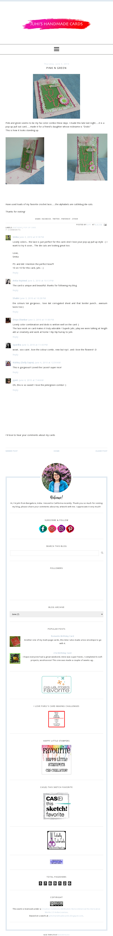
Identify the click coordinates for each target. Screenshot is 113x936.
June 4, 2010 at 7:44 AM (31, 380)
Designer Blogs (63, 935)
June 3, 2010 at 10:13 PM (40, 280)
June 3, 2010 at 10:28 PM (33, 298)
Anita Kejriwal (20, 280)
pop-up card (30, 227)
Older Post (101, 451)
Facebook (46, 219)
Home (56, 451)
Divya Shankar (20, 319)
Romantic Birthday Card (62, 636)
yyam (15, 380)
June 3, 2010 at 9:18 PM (31, 237)
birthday (17, 227)
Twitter (56, 219)
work (19, 909)
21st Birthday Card (63, 653)
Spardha (17, 344)
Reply (15, 272)
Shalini (16, 298)
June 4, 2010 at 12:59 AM (47, 362)
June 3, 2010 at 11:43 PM (35, 344)
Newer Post (12, 451)
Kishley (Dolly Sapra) (23, 362)
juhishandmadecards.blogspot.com (66, 915)
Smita (16, 237)
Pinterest (65, 219)
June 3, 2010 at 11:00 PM (41, 319)
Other (75, 219)
